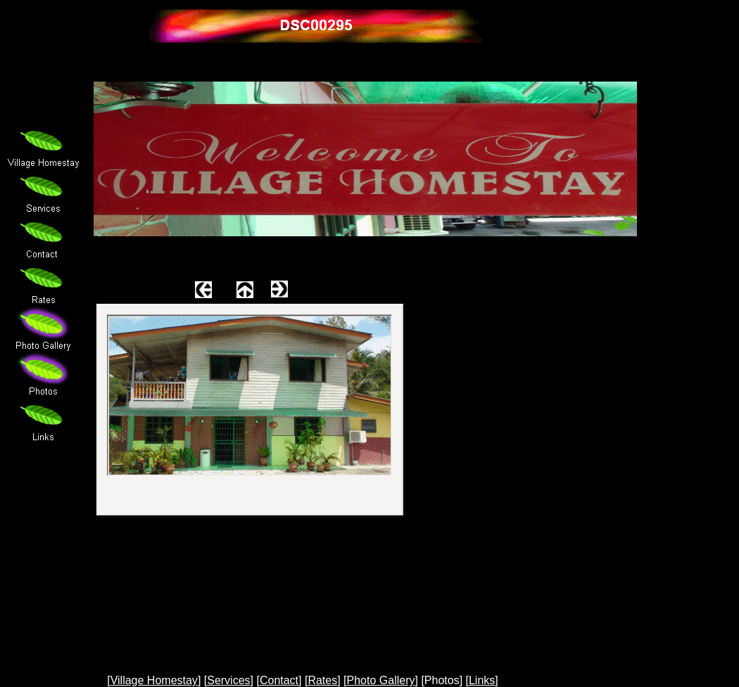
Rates (322, 680)
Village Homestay (154, 680)
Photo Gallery (381, 680)
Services (228, 680)
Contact (279, 680)
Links (482, 680)
